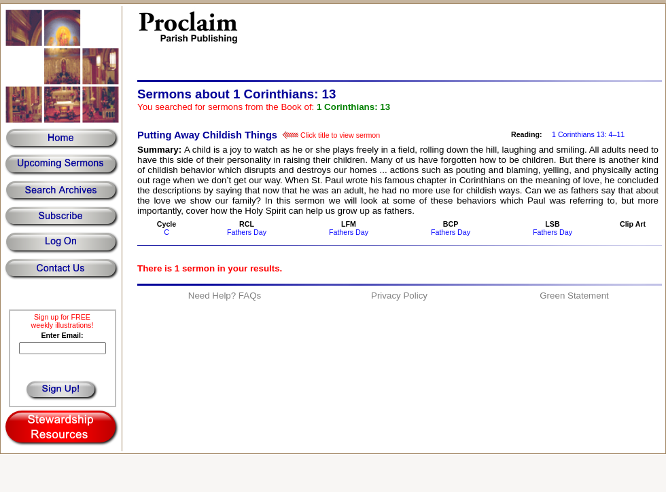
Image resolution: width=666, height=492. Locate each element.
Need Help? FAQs (224, 295)
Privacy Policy (399, 295)
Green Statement (574, 295)
